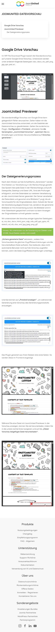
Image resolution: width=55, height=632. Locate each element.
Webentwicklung (27, 554)
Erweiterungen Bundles (28, 609)
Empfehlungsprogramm (27, 537)
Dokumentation (27, 565)
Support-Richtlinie (27, 558)
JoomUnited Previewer (14, 29)
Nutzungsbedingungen (27, 530)
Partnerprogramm (27, 620)
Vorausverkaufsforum (27, 561)
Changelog (27, 534)
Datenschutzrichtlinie (27, 582)
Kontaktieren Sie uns (27, 596)
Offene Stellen (27, 589)
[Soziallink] (20, 626)
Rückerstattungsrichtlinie (27, 585)
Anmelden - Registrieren (27, 592)
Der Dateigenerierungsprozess (18, 32)
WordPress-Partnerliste (28, 616)
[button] (3, 4)
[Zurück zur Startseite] (27, 4)
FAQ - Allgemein (27, 541)
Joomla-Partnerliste (27, 613)
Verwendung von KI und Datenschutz (27, 569)
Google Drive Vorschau (14, 25)
